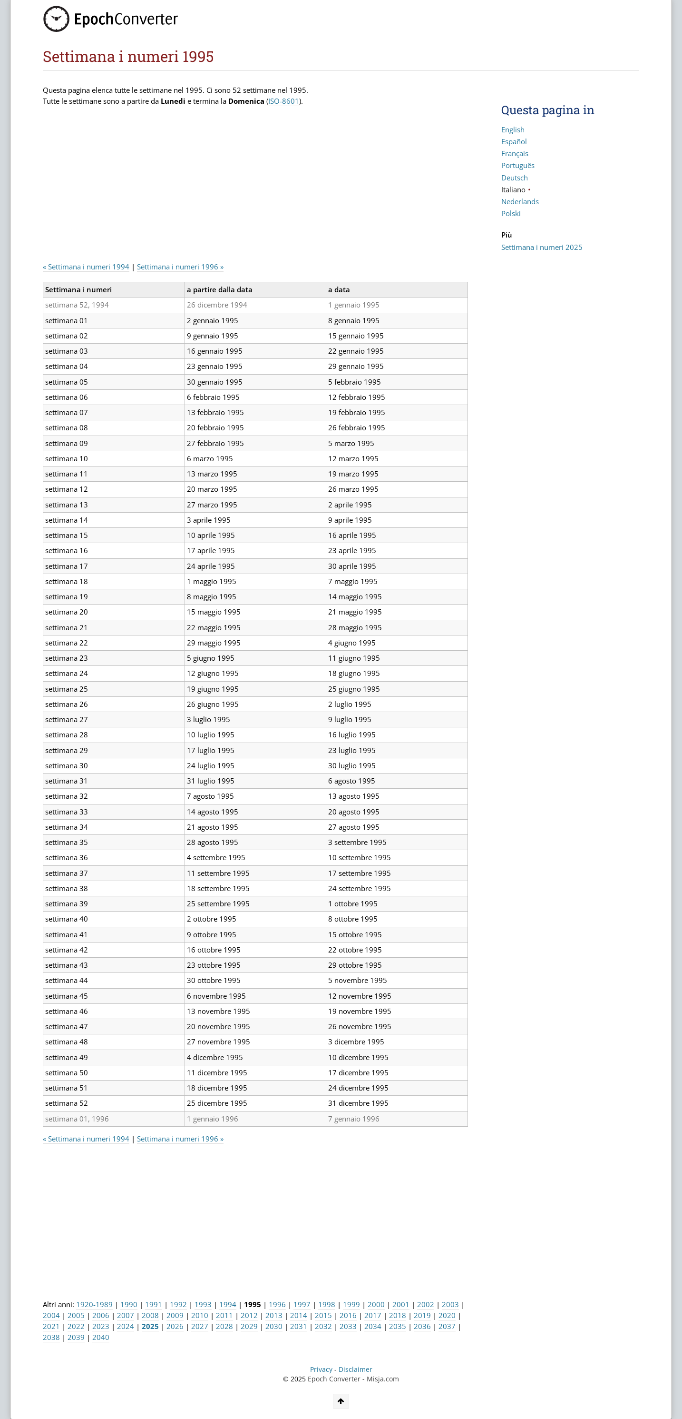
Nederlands (520, 201)
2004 (51, 1315)
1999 (351, 1304)
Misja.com (383, 1379)
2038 (51, 1337)
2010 (199, 1315)
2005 (76, 1315)
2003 (450, 1304)
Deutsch (514, 177)
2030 (274, 1326)
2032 (323, 1326)
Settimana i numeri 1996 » (180, 266)
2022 (76, 1326)
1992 (178, 1304)
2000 (376, 1304)
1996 (277, 1304)
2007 (125, 1315)
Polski (511, 213)
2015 (323, 1315)
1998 (326, 1304)
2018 (397, 1315)
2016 (348, 1315)
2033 (348, 1326)
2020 (447, 1315)
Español (514, 141)
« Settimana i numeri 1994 (86, 266)
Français (514, 153)
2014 (298, 1315)
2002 (425, 1304)
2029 (249, 1326)
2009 (175, 1315)
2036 (422, 1326)
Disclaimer (355, 1369)
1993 (203, 1304)
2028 (224, 1326)
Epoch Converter (334, 1379)
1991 (153, 1304)
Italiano (513, 189)
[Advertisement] (216, 188)
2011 (224, 1315)
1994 (227, 1304)
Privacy (321, 1369)
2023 (100, 1326)
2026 (175, 1326)
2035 (397, 1326)
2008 (150, 1315)
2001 (400, 1304)
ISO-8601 (283, 101)
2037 (447, 1326)
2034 (372, 1326)
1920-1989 (94, 1304)
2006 (100, 1315)
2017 (372, 1315)
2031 (298, 1326)
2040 (100, 1337)
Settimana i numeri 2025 (542, 247)
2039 (76, 1337)
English (513, 129)
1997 (302, 1304)
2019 (422, 1315)
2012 (249, 1315)
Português (518, 165)
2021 (51, 1326)
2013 (274, 1315)
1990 (128, 1304)
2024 (125, 1326)
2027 (199, 1326)
